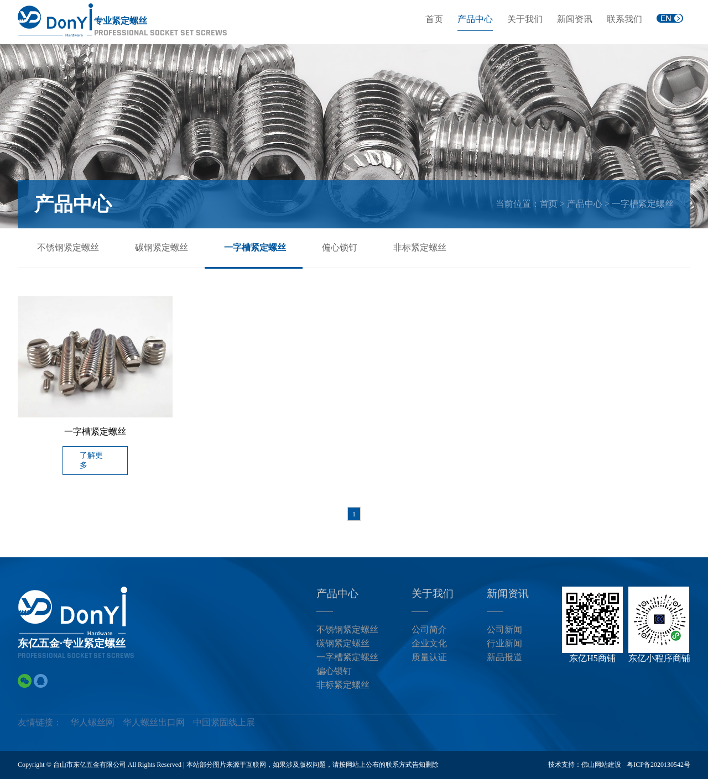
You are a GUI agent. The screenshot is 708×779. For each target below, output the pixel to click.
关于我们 (525, 19)
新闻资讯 (574, 19)
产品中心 (475, 19)
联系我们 (624, 19)
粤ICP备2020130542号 (658, 764)
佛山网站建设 (601, 764)
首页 (434, 19)
